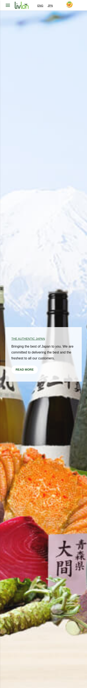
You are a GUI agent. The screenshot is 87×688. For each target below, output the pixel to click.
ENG (40, 5)
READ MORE (25, 369)
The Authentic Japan (28, 338)
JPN (50, 5)
